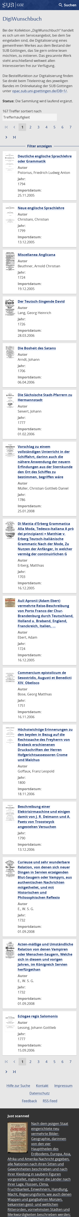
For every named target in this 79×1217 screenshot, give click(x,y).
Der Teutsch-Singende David (41, 301)
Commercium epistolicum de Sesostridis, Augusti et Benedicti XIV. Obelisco (45, 677)
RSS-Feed (50, 1100)
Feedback (29, 1100)
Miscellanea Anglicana (36, 254)
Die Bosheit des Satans (37, 348)
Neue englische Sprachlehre (41, 208)
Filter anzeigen (39, 146)
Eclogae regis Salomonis (38, 1016)
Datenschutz (39, 1093)
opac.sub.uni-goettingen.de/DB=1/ (39, 91)
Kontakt (42, 1085)
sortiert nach (31, 111)
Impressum (63, 1085)
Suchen (67, 5)
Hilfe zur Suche (18, 1085)
